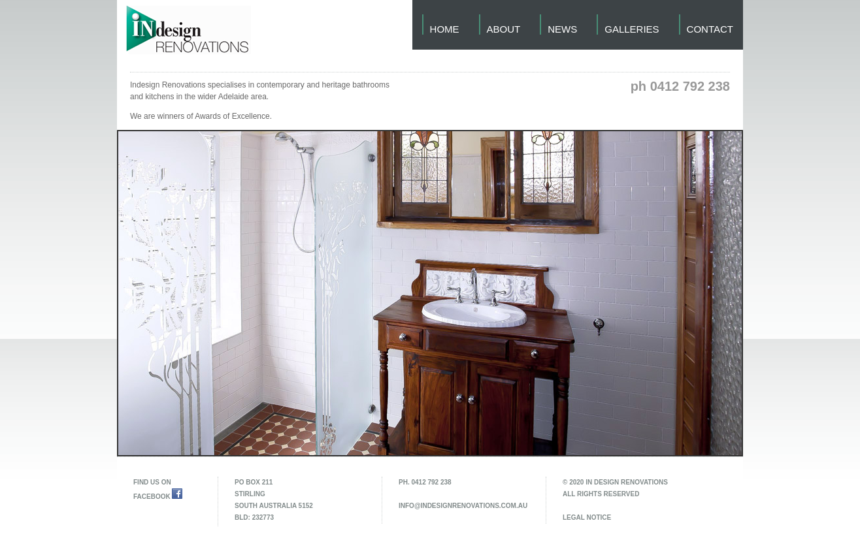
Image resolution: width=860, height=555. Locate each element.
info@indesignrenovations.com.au (463, 505)
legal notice (587, 517)
